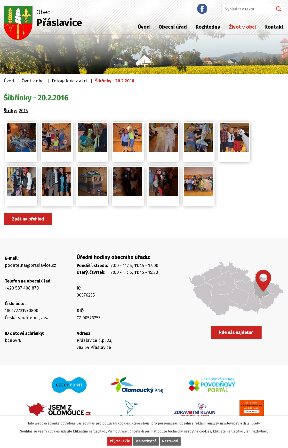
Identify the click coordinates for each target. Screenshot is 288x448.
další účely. (251, 423)
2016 (23, 110)
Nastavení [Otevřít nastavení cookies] (170, 441)
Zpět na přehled (28, 219)
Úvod (144, 27)
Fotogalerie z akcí (70, 81)
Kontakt (274, 27)
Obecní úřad (173, 27)
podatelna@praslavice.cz (30, 265)
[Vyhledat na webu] (246, 9)
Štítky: (10, 110)
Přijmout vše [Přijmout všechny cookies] (120, 441)
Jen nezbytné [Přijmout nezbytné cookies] (146, 441)
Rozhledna (208, 27)
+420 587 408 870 (22, 288)
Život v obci (242, 27)
